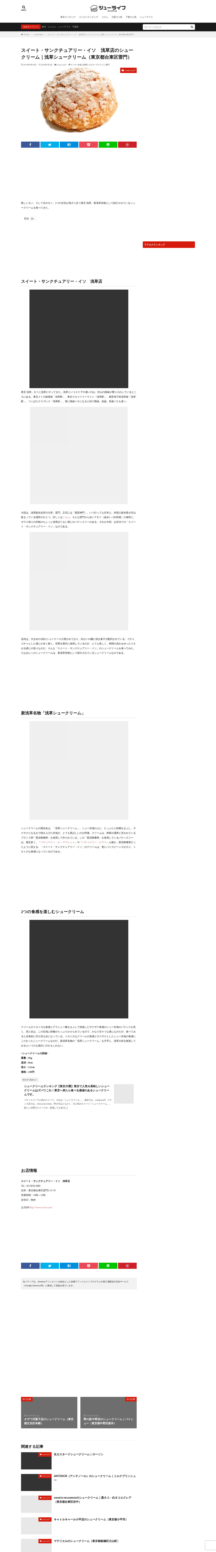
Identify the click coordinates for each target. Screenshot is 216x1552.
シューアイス (146, 17)
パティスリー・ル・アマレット (58, 773)
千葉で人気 (131, 17)
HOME (26, 34)
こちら (66, 493)
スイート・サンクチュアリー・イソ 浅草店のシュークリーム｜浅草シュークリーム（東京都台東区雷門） (91, 34)
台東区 (85, 65)
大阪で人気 (117, 17)
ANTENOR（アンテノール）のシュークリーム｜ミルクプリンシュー (95, 1408)
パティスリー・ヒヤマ (94, 773)
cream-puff (38, 34)
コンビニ (52, 26)
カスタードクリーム (96, 65)
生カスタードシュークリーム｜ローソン (78, 1385)
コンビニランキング (88, 17)
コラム (105, 17)
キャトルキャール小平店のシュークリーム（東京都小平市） (91, 1450)
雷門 (107, 65)
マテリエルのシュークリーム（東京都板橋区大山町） (87, 1471)
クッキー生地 (75, 65)
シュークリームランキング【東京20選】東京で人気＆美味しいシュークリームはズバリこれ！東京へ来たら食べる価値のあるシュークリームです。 (67, 1021)
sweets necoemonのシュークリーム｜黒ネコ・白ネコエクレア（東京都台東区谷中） (92, 1430)
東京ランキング (67, 17)
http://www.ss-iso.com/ (41, 1138)
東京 (44, 26)
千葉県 (75, 26)
